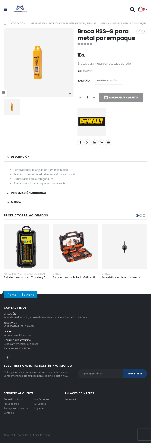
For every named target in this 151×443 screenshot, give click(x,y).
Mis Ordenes (41, 399)
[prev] (139, 31)
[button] (7, 9)
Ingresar (39, 408)
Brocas (41, 274)
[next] (144, 31)
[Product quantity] (87, 97)
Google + (101, 142)
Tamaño (83, 80)
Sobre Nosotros (13, 399)
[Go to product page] (26, 246)
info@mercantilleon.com (17, 335)
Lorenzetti (71, 399)
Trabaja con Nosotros (16, 408)
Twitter (87, 142)
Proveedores (11, 403)
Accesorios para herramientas (20, 274)
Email (108, 142)
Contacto (9, 412)
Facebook (80, 142)
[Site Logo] (20, 9)
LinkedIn (94, 142)
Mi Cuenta (40, 403)
